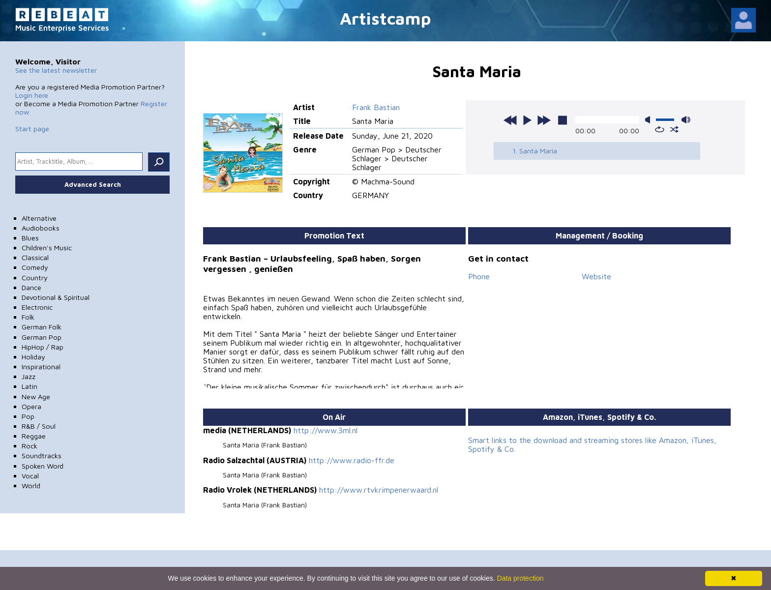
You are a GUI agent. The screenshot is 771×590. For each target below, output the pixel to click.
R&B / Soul (39, 426)
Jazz (28, 376)
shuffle (674, 129)
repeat (659, 129)
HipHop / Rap (42, 347)
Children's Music (47, 247)
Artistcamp (385, 18)
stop (562, 120)
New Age (36, 396)
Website (596, 276)
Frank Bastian (376, 107)
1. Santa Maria (534, 151)
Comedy (35, 267)
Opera (31, 406)
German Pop (41, 337)
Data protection (520, 578)
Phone (479, 276)
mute (649, 119)
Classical (35, 257)
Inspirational (41, 366)
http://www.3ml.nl (325, 430)
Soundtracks (41, 455)
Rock (29, 446)
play (527, 120)
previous (510, 120)
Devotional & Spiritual (55, 297)
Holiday (33, 357)
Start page (32, 128)
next (544, 120)
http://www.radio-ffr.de (351, 460)
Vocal (30, 476)
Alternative (39, 218)
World (31, 485)
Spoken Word (42, 466)
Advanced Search (92, 184)
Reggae (34, 436)
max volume (686, 119)
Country (35, 277)
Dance (31, 287)
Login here (31, 95)
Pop (28, 416)
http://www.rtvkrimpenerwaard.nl (378, 489)
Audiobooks (40, 228)
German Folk (41, 327)
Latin (29, 386)
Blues (30, 238)
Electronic (37, 307)
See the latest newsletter (56, 70)
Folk (28, 317)
